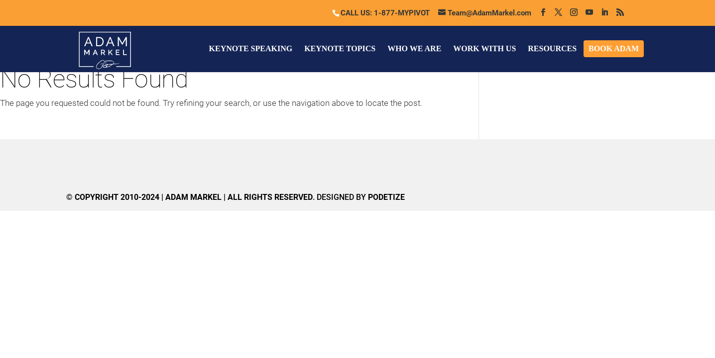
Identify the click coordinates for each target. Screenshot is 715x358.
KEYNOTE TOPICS (339, 48)
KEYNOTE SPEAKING (251, 48)
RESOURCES (552, 48)
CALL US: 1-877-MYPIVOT (385, 12)
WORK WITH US (484, 48)
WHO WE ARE (414, 48)
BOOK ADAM (614, 48)
